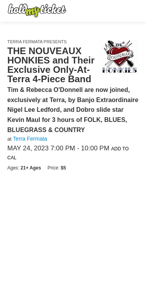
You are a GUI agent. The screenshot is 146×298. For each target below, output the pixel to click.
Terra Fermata (30, 139)
